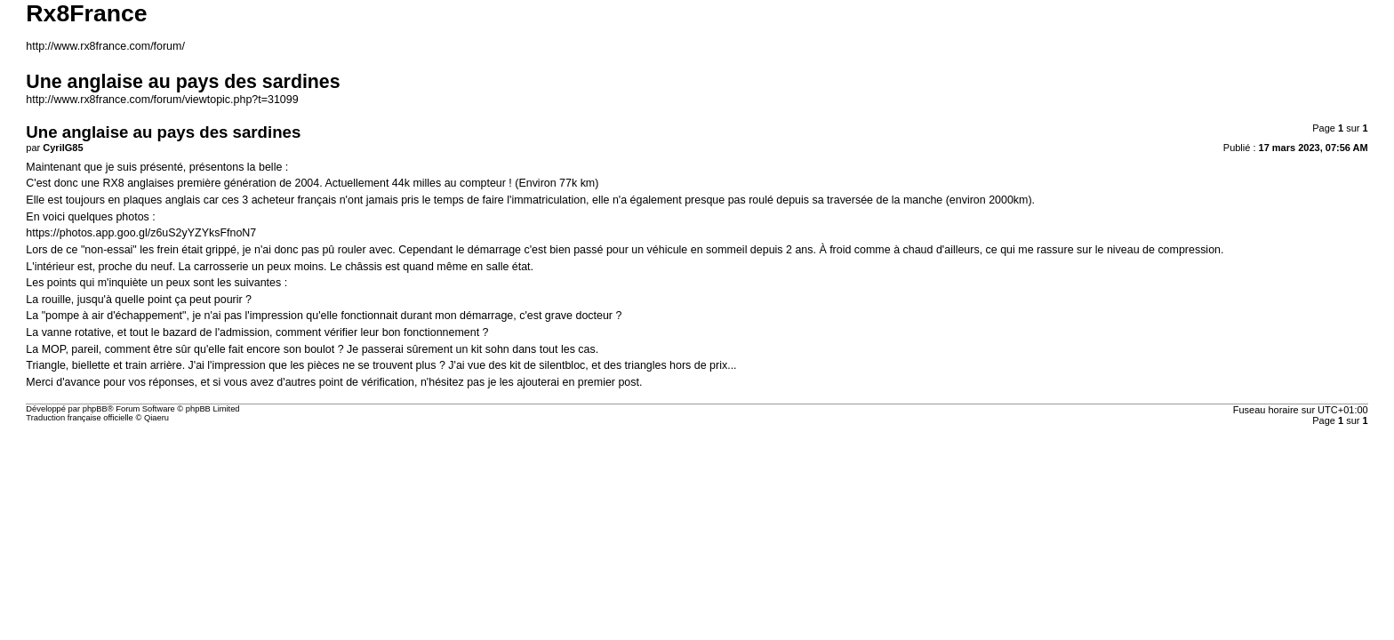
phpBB (95, 408)
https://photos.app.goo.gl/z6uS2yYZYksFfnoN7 (141, 233)
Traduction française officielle (79, 417)
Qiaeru (156, 417)
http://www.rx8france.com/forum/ (105, 46)
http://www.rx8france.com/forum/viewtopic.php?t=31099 (162, 99)
